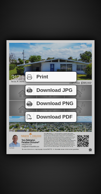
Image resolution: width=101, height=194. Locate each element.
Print (36, 77)
